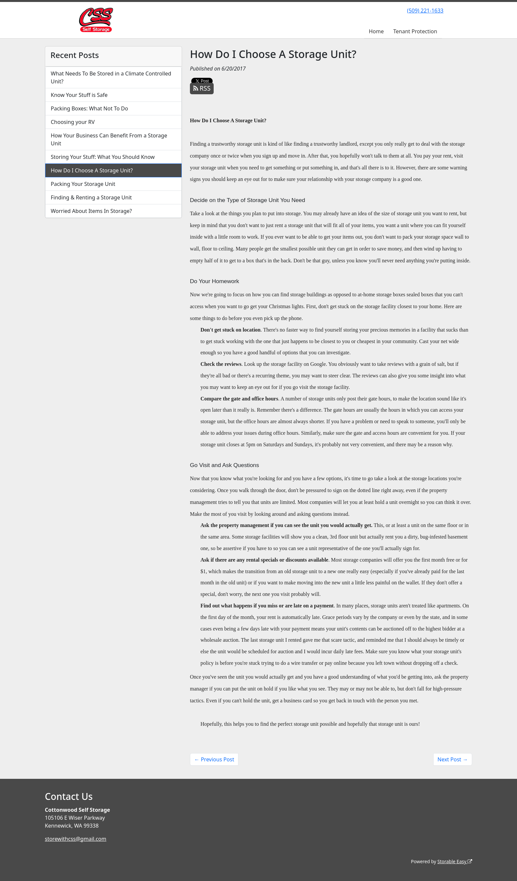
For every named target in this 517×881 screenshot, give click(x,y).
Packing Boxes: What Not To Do (89, 108)
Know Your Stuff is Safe (79, 95)
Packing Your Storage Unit (83, 184)
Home (376, 31)
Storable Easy (455, 861)
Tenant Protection (415, 31)
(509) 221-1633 (425, 10)
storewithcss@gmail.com (75, 838)
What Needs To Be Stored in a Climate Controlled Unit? (111, 77)
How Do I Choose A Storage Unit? (92, 170)
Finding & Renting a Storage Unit (91, 197)
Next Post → (453, 759)
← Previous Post (214, 759)
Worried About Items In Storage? (91, 211)
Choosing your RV (73, 122)
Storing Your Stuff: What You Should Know (103, 157)
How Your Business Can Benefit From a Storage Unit (109, 139)
